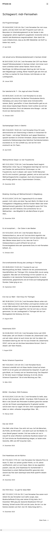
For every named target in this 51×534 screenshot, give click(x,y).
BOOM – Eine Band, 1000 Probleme (15, 392)
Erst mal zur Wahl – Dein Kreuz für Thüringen (19, 297)
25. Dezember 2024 (9, 184)
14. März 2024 (7, 382)
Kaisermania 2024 (9, 329)
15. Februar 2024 (8, 414)
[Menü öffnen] (47, 4)
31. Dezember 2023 (9, 445)
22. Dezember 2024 (9, 218)
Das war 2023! (8, 424)
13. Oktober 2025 (8, 115)
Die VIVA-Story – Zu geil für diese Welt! (17, 490)
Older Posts (43, 520)
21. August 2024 (8, 318)
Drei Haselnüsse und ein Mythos (14, 455)
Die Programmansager (11, 23)
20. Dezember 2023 (9, 480)
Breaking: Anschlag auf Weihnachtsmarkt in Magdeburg (22, 194)
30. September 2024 (9, 287)
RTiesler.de (7, 4)
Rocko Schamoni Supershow (13, 360)
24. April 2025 (7, 150)
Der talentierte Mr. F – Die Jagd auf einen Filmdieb (21, 91)
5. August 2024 (7, 350)
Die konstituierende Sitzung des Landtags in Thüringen (22, 263)
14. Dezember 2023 (9, 511)
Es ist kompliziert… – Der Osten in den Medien (19, 228)
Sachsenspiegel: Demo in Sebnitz (14, 126)
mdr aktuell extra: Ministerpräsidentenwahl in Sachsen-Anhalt (24, 57)
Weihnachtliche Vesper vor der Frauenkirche (18, 160)
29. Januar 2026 (8, 81)
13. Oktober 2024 (8, 252)
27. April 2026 (7, 47)
